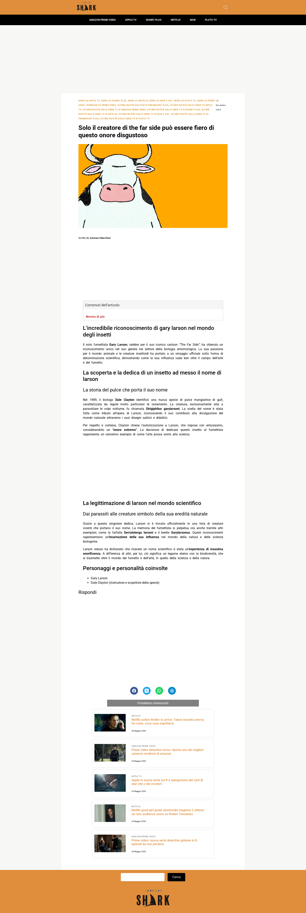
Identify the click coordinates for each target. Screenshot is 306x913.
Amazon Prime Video (102, 19)
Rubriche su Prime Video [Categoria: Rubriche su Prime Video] (101, 105)
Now (193, 19)
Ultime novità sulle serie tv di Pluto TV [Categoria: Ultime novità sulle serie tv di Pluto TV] (124, 118)
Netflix (176, 19)
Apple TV (131, 19)
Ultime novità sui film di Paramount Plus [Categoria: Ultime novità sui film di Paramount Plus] (142, 105)
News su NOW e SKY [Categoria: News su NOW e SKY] (161, 100)
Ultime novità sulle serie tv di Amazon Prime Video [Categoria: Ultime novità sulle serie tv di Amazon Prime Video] (114, 109)
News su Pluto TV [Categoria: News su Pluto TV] (185, 100)
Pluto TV (211, 19)
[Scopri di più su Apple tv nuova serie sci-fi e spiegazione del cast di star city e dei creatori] (110, 783)
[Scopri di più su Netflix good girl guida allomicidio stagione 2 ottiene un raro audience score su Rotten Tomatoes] (110, 813)
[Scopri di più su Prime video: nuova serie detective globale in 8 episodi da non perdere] (110, 844)
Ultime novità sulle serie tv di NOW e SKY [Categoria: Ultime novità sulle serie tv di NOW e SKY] (144, 114)
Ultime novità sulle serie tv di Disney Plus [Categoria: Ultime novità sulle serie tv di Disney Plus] (173, 109)
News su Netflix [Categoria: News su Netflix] (138, 100)
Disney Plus (153, 19)
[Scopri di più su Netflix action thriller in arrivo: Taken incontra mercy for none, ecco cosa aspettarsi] (110, 723)
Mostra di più (95, 316)
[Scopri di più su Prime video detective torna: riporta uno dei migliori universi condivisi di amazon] (110, 753)
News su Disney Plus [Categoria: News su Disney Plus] (113, 100)
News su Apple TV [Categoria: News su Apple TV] (89, 100)
